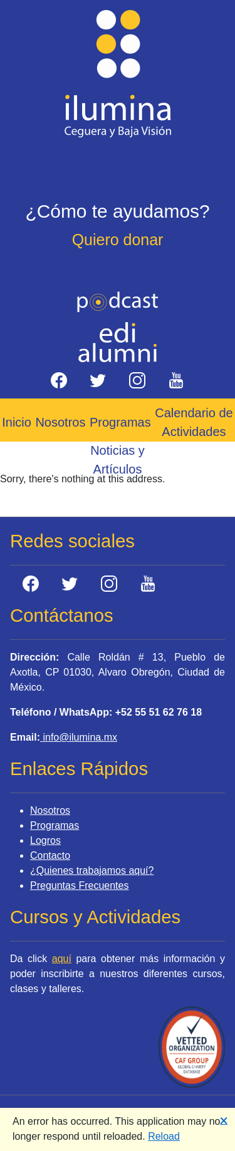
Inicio (16, 422)
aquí (61, 958)
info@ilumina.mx (78, 737)
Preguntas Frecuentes (79, 885)
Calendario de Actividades (194, 422)
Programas (120, 422)
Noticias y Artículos (117, 460)
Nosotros (60, 422)
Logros (45, 840)
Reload (164, 1136)
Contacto (50, 855)
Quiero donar (118, 239)
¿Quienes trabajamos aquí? (92, 870)
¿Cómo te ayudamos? (117, 211)
